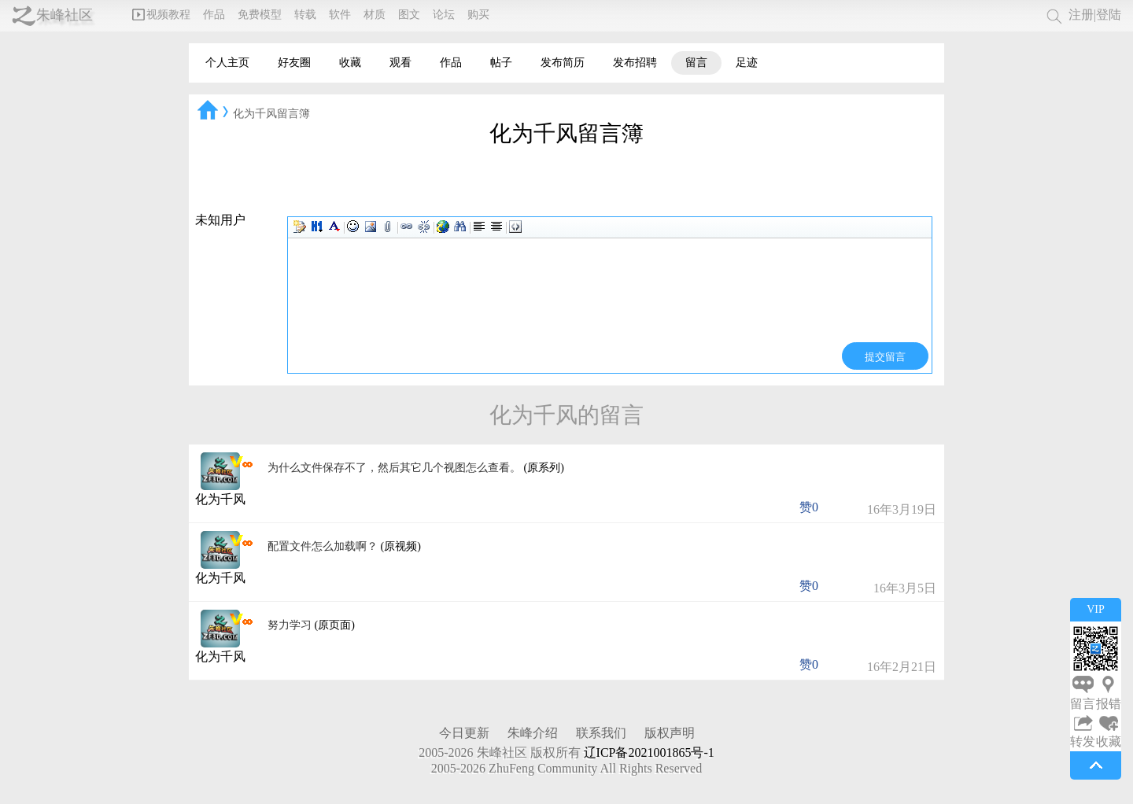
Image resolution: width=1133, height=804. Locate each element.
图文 (409, 14)
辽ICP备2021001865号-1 (649, 752)
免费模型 (260, 14)
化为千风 (220, 499)
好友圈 (294, 62)
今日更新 (464, 732)
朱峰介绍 (532, 732)
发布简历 (563, 62)
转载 (305, 14)
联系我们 (601, 732)
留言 (696, 62)
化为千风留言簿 (271, 114)
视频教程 (161, 14)
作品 (214, 14)
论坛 (444, 14)
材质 (375, 14)
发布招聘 (635, 62)
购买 (478, 14)
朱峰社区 (64, 15)
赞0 (808, 507)
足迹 (747, 62)
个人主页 (227, 62)
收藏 (350, 62)
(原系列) (544, 468)
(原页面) (335, 625)
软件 (340, 14)
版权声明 (669, 732)
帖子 (501, 62)
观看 (400, 62)
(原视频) (401, 546)
